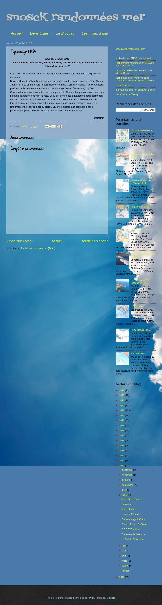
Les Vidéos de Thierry (127, 94)
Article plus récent (19, 241)
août (124, 489)
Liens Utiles (39, 33)
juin (124, 545)
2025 (122, 395)
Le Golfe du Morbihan (142, 130)
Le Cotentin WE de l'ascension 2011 (140, 281)
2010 (122, 577)
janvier (126, 570)
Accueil (16, 33)
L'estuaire (126, 504)
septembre (128, 485)
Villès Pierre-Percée (131, 499)
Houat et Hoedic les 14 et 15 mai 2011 (142, 181)
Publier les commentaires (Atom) (38, 248)
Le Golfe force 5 (139, 230)
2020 (122, 420)
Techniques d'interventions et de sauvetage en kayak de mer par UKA (135, 79)
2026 (122, 390)
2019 (122, 425)
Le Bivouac (65, 33)
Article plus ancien (95, 241)
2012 (122, 460)
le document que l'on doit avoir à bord (135, 89)
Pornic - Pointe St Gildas (134, 524)
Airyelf (91, 597)
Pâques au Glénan (140, 206)
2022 (122, 410)
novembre (127, 474)
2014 (122, 450)
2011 (122, 465)
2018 (122, 430)
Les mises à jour (95, 33)
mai (124, 550)
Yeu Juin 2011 (138, 353)
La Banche (136, 306)
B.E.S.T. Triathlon (130, 529)
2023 (122, 405)
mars (125, 560)
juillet (125, 495)
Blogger (111, 597)
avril (124, 555)
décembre (127, 469)
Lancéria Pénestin (130, 514)
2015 (122, 445)
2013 (122, 455)
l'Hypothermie (123, 85)
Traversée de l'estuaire (133, 534)
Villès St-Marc (128, 509)
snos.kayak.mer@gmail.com (130, 49)
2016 (122, 440)
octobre (126, 479)
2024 (122, 400)
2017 (122, 435)
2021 (122, 415)
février (125, 565)
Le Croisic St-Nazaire (132, 539)
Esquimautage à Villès (133, 519)
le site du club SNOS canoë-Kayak (134, 58)
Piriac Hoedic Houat (141, 330)
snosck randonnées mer (75, 17)
